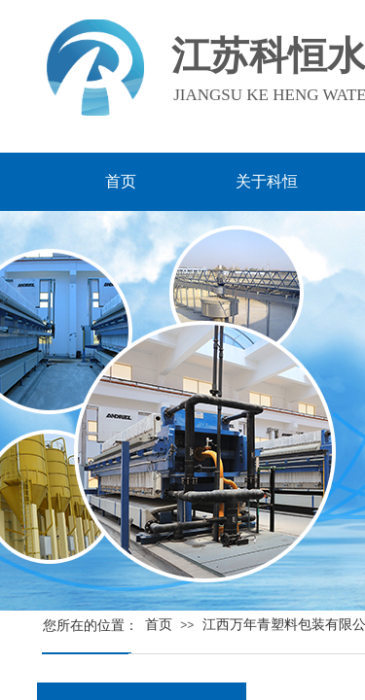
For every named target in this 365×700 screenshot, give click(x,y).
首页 (158, 624)
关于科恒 (267, 181)
